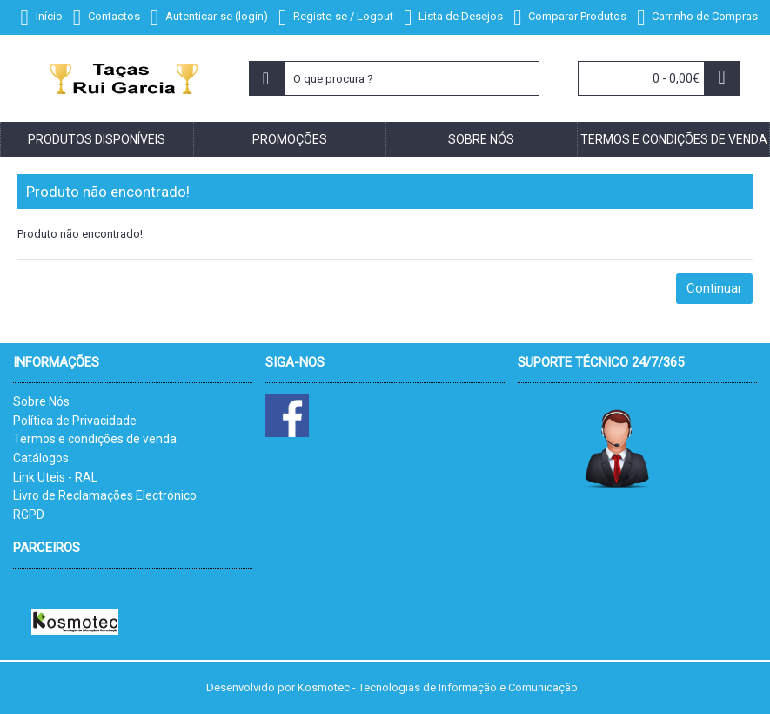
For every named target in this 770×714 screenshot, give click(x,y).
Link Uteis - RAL (55, 477)
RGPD (28, 515)
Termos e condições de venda (95, 439)
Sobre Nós (41, 401)
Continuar (714, 288)
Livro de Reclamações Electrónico (105, 495)
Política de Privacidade (75, 421)
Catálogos (41, 458)
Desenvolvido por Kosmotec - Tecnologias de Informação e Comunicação (392, 687)
